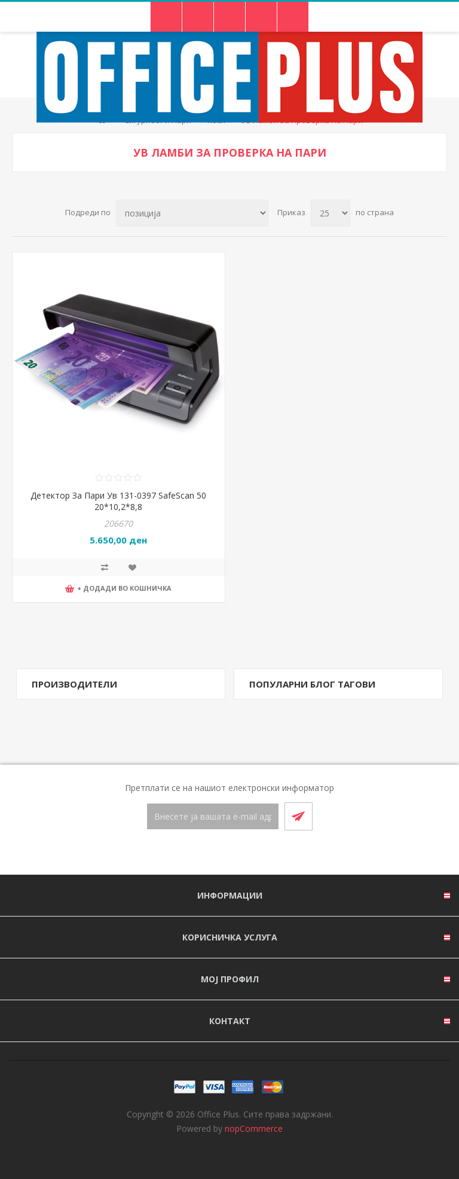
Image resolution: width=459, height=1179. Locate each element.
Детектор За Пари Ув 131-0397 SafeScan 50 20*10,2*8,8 (118, 501)
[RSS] (243, 853)
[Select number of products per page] (330, 213)
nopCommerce (254, 1128)
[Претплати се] (213, 816)
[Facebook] (215, 853)
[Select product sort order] (192, 213)
